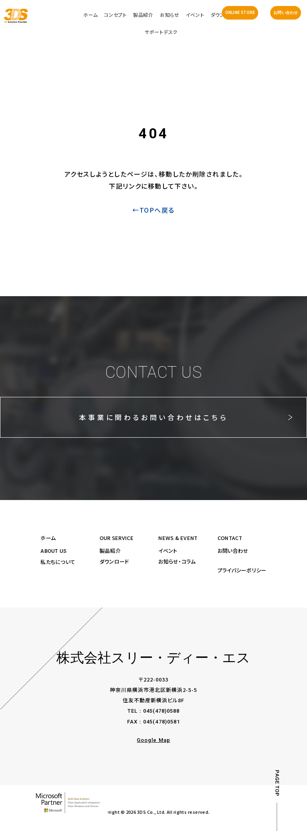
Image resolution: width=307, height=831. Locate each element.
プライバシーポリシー (242, 570)
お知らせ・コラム (176, 561)
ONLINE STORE (240, 13)
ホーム (48, 538)
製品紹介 (110, 550)
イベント (167, 550)
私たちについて (57, 562)
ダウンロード (114, 561)
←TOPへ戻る (153, 210)
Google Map (153, 740)
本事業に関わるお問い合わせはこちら (153, 417)
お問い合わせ (285, 13)
